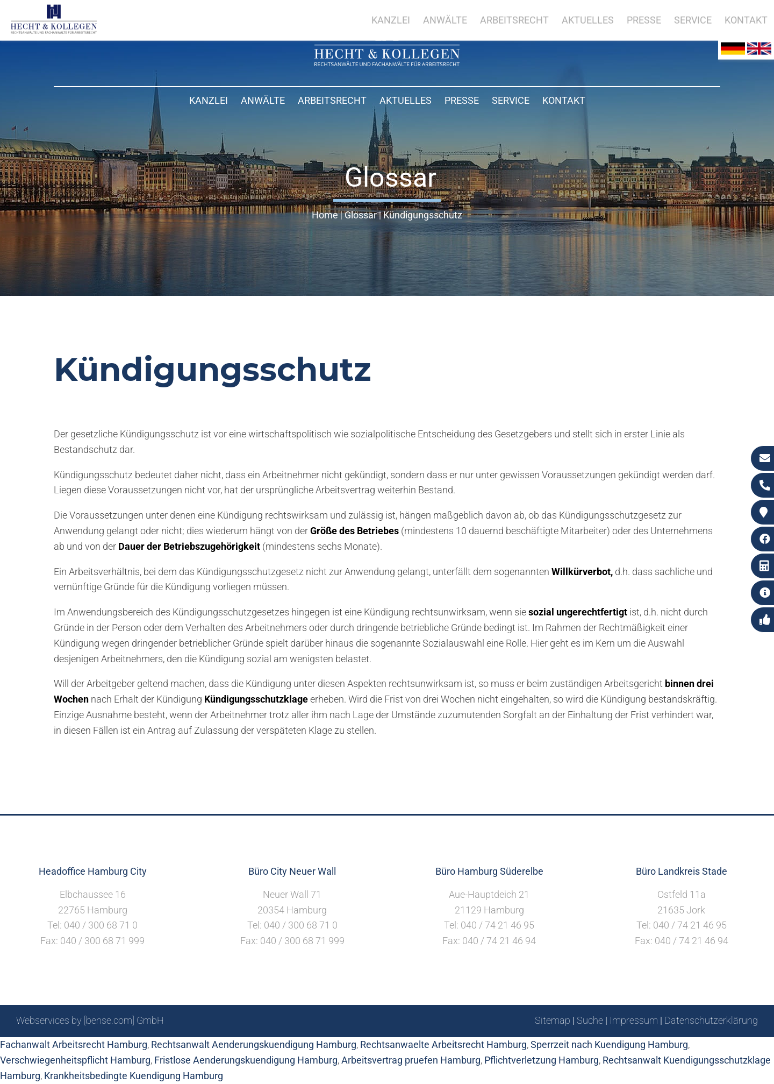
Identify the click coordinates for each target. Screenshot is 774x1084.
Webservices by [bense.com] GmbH (90, 1020)
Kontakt (563, 100)
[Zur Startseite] (387, 62)
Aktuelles (405, 100)
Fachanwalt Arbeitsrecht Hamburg (73, 1044)
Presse (462, 100)
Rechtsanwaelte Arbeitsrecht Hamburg (443, 1044)
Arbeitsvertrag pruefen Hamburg (411, 1060)
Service (510, 100)
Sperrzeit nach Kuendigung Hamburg (609, 1044)
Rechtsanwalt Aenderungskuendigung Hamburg (253, 1044)
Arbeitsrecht (332, 100)
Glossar (361, 215)
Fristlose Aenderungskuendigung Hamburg (246, 1060)
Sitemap (552, 1020)
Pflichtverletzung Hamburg (541, 1060)
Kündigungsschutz (422, 215)
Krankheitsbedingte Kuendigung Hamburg (133, 1075)
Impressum (634, 1020)
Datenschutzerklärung (711, 1020)
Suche (590, 1020)
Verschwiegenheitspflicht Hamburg (75, 1060)
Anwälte (263, 100)
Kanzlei (208, 100)
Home (325, 215)
